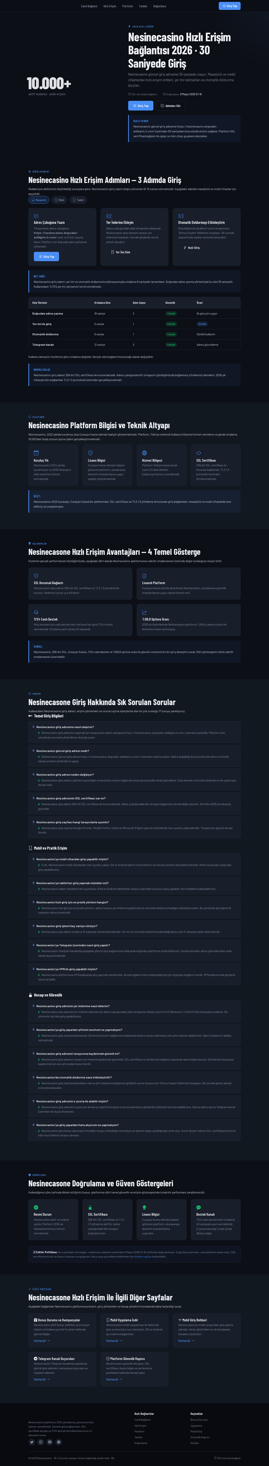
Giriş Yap (229, 5)
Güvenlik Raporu (200, 1437)
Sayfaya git (42, 1340)
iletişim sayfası (143, 1256)
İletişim (195, 1443)
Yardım (143, 6)
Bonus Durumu (199, 1419)
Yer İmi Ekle (120, 252)
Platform (127, 6)
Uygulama (196, 1425)
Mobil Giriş (196, 1431)
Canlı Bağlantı (89, 6)
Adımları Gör (171, 105)
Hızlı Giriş (191, 247)
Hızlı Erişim (109, 6)
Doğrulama (159, 6)
